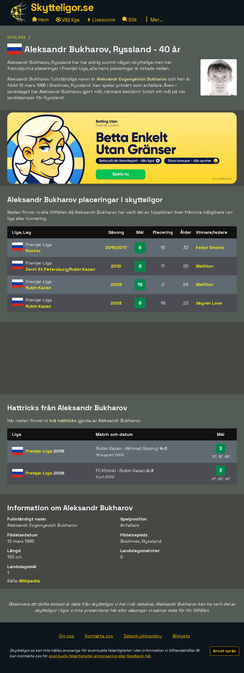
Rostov (33, 250)
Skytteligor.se (62, 7)
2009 (116, 284)
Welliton (204, 266)
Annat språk (224, 650)
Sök (129, 19)
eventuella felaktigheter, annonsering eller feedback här (99, 655)
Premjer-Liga (45, 451)
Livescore (100, 19)
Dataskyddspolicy (143, 636)
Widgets (181, 636)
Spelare (16, 37)
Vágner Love (209, 303)
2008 (116, 303)
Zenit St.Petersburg (47, 269)
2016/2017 (116, 247)
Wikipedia (29, 581)
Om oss (66, 636)
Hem (40, 19)
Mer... (153, 19)
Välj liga (67, 19)
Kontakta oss (99, 636)
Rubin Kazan (82, 269)
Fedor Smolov (210, 247)
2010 (116, 266)
